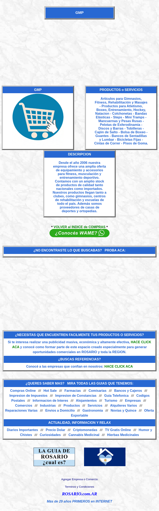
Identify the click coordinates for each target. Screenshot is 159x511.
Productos (72, 405)
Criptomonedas (85, 430)
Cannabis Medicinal (84, 435)
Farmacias (72, 390)
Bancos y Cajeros (128, 390)
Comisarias (97, 390)
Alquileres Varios (123, 405)
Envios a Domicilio (60, 410)
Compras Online (23, 390)
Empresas (133, 400)
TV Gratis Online (118, 430)
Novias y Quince (123, 410)
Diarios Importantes (22, 430)
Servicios (95, 405)
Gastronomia (92, 410)
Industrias (48, 405)
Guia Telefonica (116, 395)
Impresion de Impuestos (28, 395)
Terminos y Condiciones (79, 486)
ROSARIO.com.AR (79, 493)
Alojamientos (86, 400)
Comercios (23, 405)
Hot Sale (50, 390)
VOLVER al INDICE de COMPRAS (79, 227)
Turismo (110, 400)
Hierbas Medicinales (123, 435)
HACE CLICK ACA (118, 366)
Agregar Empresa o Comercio (79, 479)
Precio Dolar (55, 430)
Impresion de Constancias (75, 395)
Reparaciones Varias (21, 410)
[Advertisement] (79, 52)
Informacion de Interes (50, 400)
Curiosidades (50, 435)
